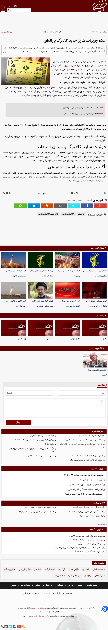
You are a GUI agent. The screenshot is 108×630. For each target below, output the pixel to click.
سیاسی (80, 585)
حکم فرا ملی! (49, 444)
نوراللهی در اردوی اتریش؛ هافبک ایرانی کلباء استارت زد (34, 439)
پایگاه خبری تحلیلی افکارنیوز (33, 608)
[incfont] (77, 193)
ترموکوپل (88, 576)
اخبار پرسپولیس (9, 569)
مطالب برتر (99, 316)
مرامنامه (58, 593)
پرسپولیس (22, 338)
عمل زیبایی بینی (24, 569)
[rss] (23, 626)
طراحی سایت (74, 569)
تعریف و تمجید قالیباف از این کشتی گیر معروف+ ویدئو (81, 107)
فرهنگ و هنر (25, 585)
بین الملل (49, 585)
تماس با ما (48, 593)
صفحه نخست (91, 585)
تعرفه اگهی (27, 593)
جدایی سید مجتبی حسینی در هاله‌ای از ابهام (38, 455)
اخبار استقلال (100, 576)
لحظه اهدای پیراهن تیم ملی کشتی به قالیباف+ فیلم (82, 113)
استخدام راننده (59, 576)
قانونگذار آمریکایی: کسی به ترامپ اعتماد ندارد (87, 460)
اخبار (105, 338)
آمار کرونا (85, 569)
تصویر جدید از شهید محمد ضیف (91, 435)
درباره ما (68, 593)
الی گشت (61, 569)
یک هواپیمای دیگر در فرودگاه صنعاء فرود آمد (88, 455)
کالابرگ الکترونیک (69, 65)
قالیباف (95, 62)
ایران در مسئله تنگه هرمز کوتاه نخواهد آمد (88, 551)
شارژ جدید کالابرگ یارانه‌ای (48, 214)
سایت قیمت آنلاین (101, 524)
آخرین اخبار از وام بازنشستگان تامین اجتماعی (85, 489)
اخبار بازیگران (49, 569)
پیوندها (37, 593)
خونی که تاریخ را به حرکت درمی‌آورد (90, 543)
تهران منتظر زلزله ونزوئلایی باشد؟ (90, 480)
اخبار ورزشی (75, 338)
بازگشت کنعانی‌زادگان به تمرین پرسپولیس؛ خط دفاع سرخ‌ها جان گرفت (31, 450)
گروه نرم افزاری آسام (40, 616)
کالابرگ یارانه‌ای (68, 214)
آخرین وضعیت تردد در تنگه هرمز (42, 435)
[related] (4, 52)
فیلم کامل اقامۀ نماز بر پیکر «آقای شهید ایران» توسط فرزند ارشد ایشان (79, 547)
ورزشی (70, 585)
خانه (11, 32)
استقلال (50, 338)
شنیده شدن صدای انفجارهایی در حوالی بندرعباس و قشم (83, 439)
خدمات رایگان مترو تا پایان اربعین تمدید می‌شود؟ (83, 494)
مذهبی (14, 585)
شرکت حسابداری (98, 569)
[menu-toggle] (3, 10)
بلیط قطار (37, 569)
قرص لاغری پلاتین (74, 576)
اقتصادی (60, 585)
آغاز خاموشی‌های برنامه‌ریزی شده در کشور (86, 484)
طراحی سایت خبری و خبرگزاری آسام (91, 609)
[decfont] (72, 193)
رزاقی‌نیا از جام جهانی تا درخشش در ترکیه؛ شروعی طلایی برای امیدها (82, 445)
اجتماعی (4, 32)
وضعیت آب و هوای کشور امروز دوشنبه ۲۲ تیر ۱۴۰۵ (83, 475)
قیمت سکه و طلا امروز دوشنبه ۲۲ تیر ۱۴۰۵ (88, 540)
